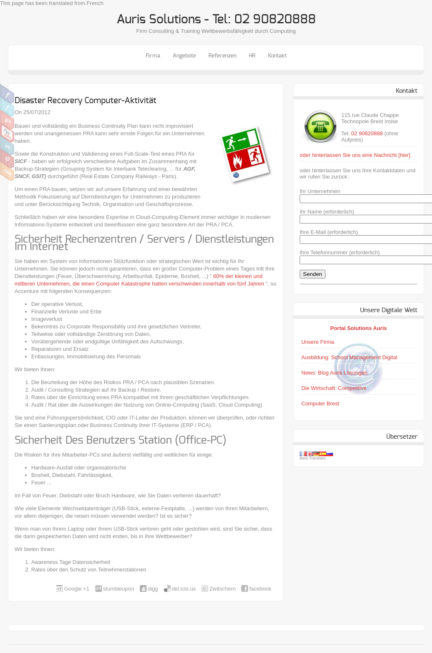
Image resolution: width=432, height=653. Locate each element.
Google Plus (7, 119)
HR (252, 56)
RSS (7, 171)
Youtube (7, 132)
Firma (153, 56)
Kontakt (277, 56)
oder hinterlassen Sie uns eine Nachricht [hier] (355, 155)
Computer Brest (320, 403)
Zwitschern (7, 107)
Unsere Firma (317, 342)
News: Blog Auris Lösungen (334, 373)
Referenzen (222, 56)
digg (153, 589)
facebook (260, 589)
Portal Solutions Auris (358, 328)
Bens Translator (313, 458)
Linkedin (7, 145)
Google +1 (76, 589)
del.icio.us (184, 589)
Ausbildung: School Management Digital (349, 357)
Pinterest (7, 158)
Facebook (7, 94)
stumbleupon (118, 589)
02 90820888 (367, 133)
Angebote (184, 56)
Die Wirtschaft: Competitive (334, 388)
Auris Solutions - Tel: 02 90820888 (216, 19)
